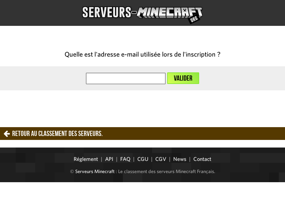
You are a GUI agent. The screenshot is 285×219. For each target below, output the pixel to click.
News (179, 159)
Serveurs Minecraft (94, 171)
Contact (202, 159)
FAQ (125, 159)
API (109, 159)
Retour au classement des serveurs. (57, 133)
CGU (142, 159)
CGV (160, 159)
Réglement (86, 159)
